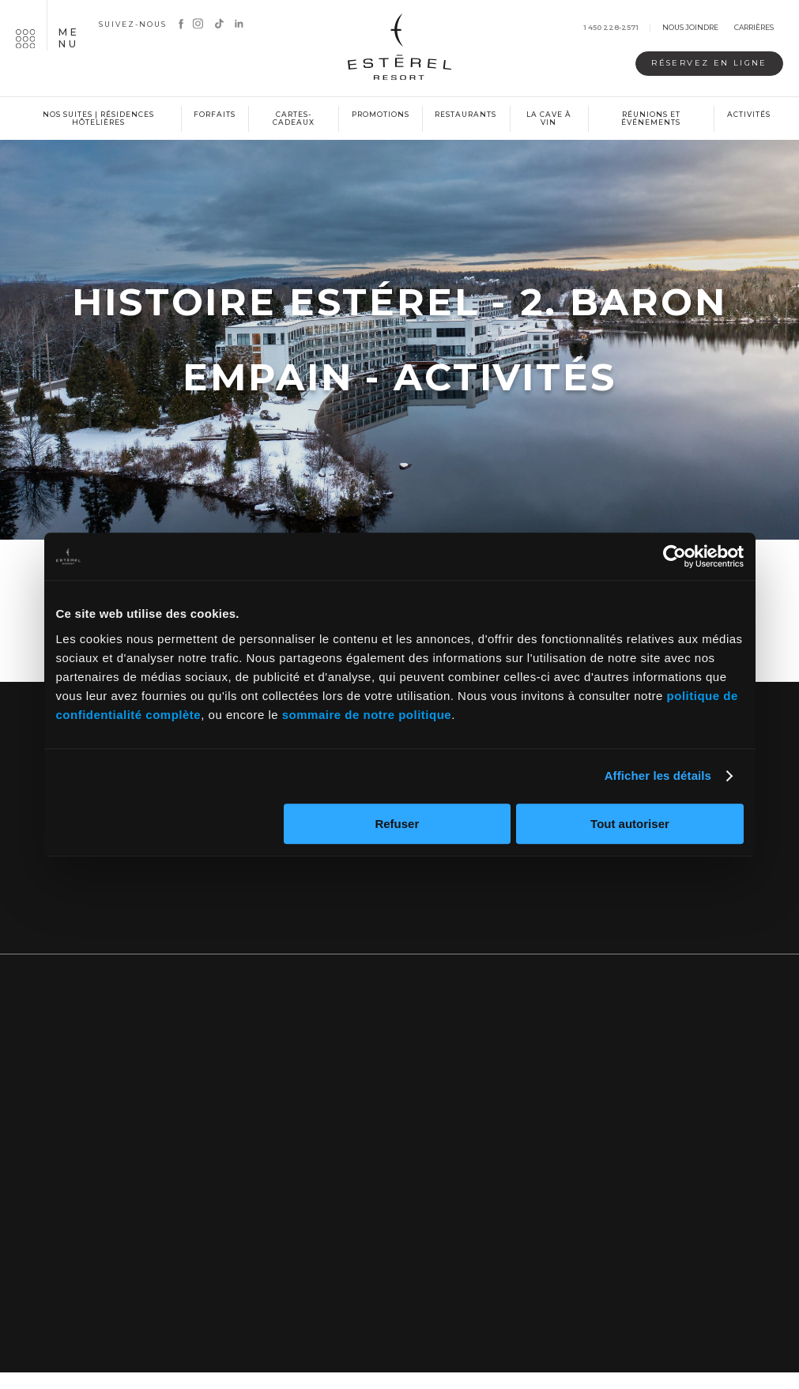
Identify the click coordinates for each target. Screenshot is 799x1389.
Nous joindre (690, 28)
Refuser (397, 823)
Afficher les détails (658, 775)
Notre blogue (656, 892)
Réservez (695, 63)
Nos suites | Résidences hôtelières (98, 118)
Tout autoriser (629, 823)
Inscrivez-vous (400, 892)
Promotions (380, 114)
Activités (749, 114)
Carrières (754, 28)
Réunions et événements (650, 118)
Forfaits (215, 114)
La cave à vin (548, 118)
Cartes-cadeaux (294, 118)
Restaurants (465, 114)
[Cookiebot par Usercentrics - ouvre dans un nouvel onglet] (674, 556)
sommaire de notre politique (366, 714)
